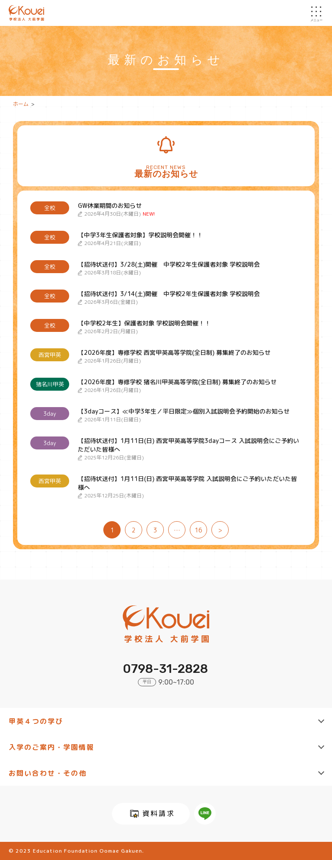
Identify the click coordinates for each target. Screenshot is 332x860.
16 (198, 530)
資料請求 (158, 813)
